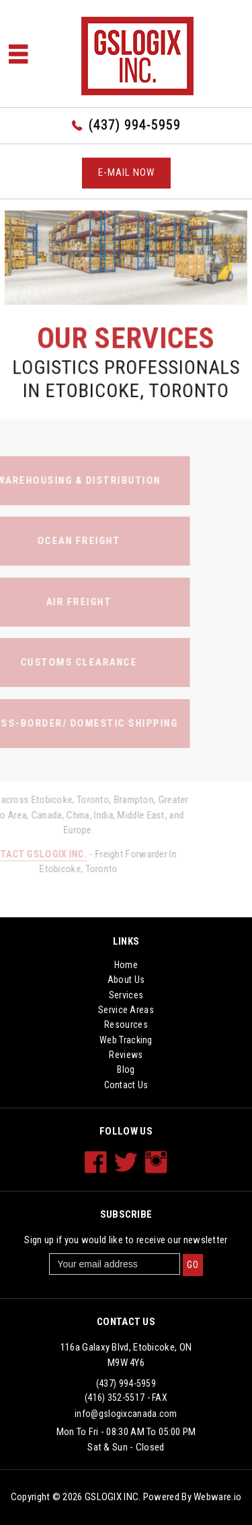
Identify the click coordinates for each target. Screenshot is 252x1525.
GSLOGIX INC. (113, 1497)
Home (126, 964)
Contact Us (126, 1085)
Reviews (125, 1054)
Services (126, 995)
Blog (125, 1069)
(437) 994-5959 (135, 125)
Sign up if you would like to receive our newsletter (125, 1240)
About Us (126, 979)
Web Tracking (126, 1040)
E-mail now (126, 172)
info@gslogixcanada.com (126, 1413)
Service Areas (126, 1009)
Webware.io (217, 1497)
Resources (126, 1024)
